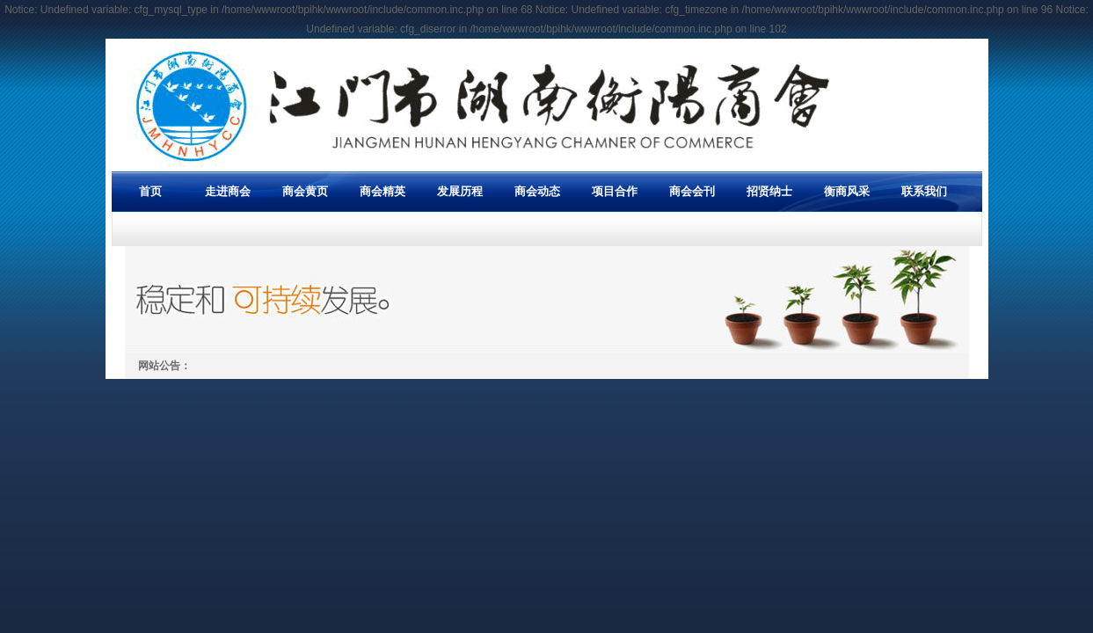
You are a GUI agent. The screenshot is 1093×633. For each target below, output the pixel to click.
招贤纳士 (769, 191)
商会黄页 (305, 191)
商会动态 (537, 191)
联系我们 (924, 191)
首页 (150, 191)
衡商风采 (847, 191)
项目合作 (615, 191)
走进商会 (228, 191)
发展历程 (460, 191)
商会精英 (382, 191)
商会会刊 (692, 191)
